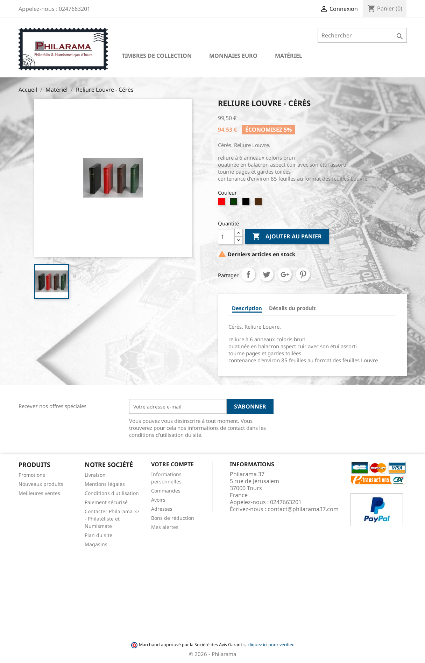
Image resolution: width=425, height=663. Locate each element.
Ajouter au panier (287, 236)
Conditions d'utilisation (112, 493)
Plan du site (98, 535)
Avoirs (158, 499)
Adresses (161, 508)
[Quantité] (226, 236)
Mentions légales (105, 484)
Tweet (267, 274)
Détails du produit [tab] (292, 308)
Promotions (32, 475)
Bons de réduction (172, 518)
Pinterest (303, 274)
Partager (248, 274)
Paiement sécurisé (106, 502)
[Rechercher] (362, 35)
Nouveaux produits (41, 484)
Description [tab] (247, 308)
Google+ (285, 274)
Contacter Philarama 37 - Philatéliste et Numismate (112, 518)
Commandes (165, 490)
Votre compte (172, 464)
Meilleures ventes (39, 493)
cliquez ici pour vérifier (270, 645)
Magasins (96, 544)
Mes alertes (164, 527)
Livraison (95, 475)
